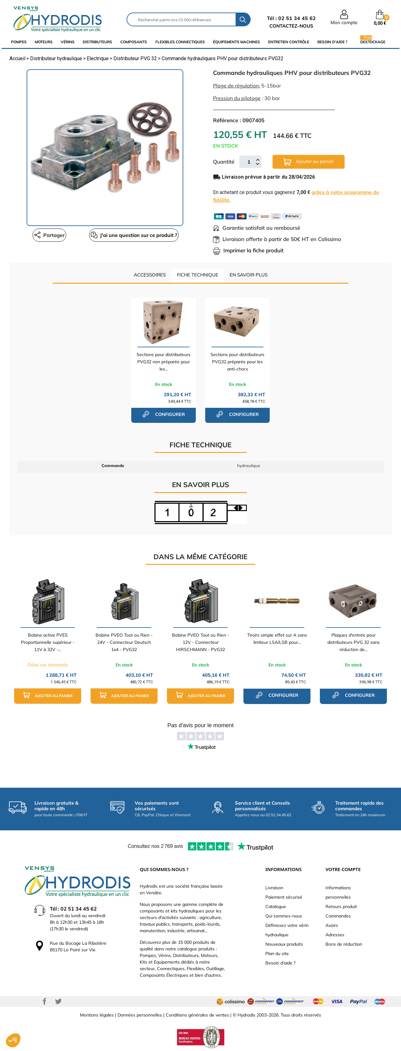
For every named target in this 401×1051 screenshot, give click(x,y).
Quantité (223, 161)
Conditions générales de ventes (197, 1015)
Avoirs (331, 925)
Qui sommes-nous (283, 916)
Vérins (68, 41)
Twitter (58, 1001)
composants (133, 41)
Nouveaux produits (284, 944)
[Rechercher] (181, 19)
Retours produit (341, 906)
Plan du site (277, 953)
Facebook (44, 1001)
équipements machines (236, 41)
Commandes (338, 916)
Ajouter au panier (309, 162)
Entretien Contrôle (288, 41)
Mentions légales (97, 1015)
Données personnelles (139, 1015)
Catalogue (275, 906)
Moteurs (44, 41)
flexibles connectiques (180, 41)
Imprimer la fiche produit (248, 250)
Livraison (274, 888)
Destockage (372, 41)
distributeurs (97, 41)
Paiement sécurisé (283, 897)
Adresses (334, 935)
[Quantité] (248, 161)
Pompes (19, 41)
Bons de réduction (343, 944)
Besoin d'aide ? (332, 41)
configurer (163, 414)
